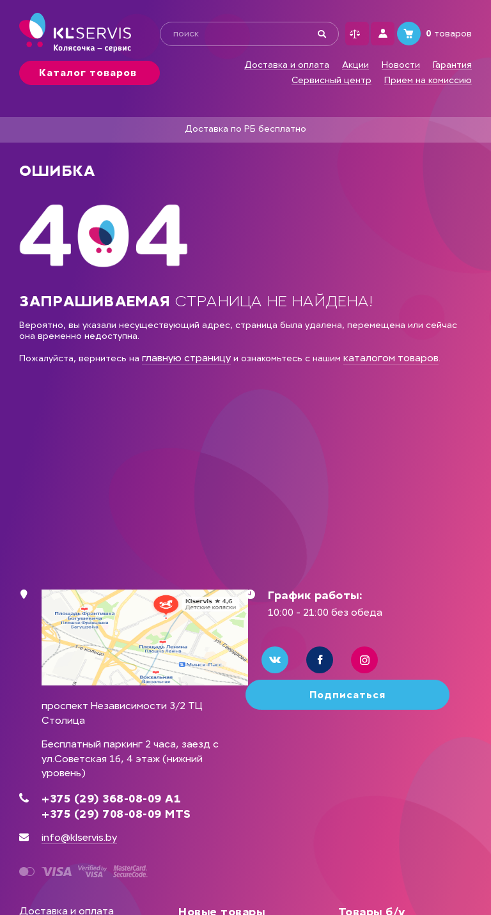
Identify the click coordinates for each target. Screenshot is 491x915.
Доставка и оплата (286, 65)
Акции (355, 65)
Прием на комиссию (428, 80)
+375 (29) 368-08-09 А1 (111, 798)
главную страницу (186, 357)
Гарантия (452, 65)
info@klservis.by (79, 837)
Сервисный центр (331, 80)
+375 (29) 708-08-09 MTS (116, 814)
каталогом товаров (391, 357)
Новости (401, 65)
